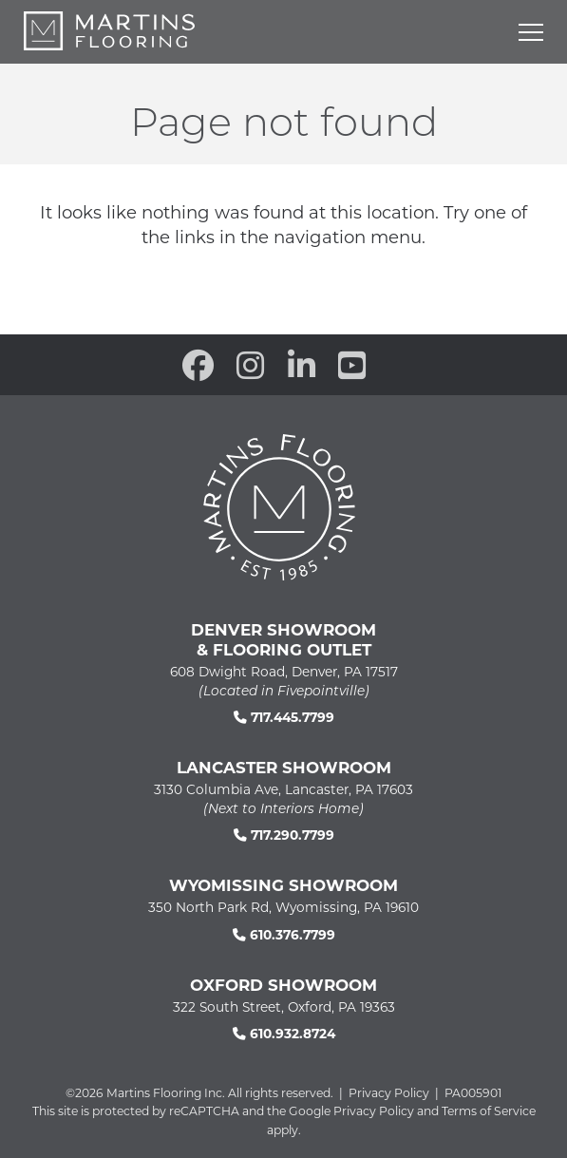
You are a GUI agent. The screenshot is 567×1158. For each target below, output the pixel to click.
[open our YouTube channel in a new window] (352, 365)
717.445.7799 (284, 717)
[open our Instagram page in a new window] (250, 365)
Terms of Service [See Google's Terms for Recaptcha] (489, 1110)
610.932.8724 (284, 1033)
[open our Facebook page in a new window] (198, 365)
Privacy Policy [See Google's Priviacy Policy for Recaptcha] (373, 1110)
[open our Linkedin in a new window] (301, 365)
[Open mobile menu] (531, 32)
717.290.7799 (284, 835)
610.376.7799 (284, 934)
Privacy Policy (389, 1092)
